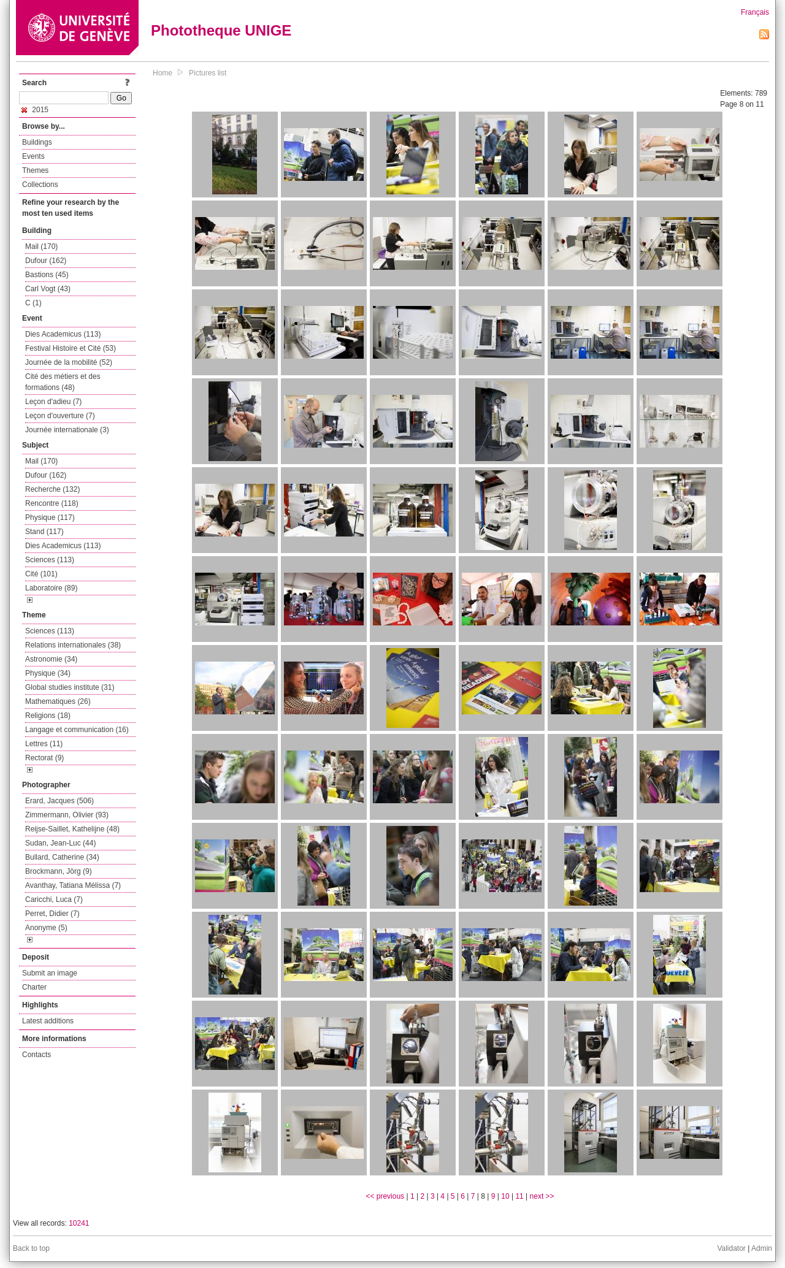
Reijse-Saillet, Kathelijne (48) (72, 829)
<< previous (385, 1196)
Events (33, 156)
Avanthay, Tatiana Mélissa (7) (73, 885)
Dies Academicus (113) (63, 334)
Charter (34, 987)
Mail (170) (41, 246)
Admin (761, 1248)
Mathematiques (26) (58, 701)
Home (162, 73)
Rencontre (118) (51, 503)
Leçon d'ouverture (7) (60, 415)
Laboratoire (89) (51, 588)
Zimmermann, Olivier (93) (67, 815)
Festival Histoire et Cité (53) (70, 348)
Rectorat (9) (44, 758)
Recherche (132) (52, 489)
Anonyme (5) (46, 927)
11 (519, 1196)
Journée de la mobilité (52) (68, 362)
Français (755, 12)
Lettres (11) (44, 743)
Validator (731, 1248)
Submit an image (49, 973)
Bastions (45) (47, 274)
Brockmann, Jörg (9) (58, 871)
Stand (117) (44, 531)
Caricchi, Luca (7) (54, 899)
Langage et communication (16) (77, 729)
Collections (40, 184)
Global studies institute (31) (69, 687)
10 (505, 1196)
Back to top (31, 1248)
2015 (34, 109)
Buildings (37, 142)
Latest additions (48, 1021)
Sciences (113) (49, 560)
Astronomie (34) (51, 659)
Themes (35, 170)
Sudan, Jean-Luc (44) (60, 843)
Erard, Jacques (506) (59, 800)
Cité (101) (41, 574)
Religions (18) (48, 715)
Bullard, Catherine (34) (62, 857)
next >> (542, 1196)
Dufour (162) (45, 260)
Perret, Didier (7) (52, 913)
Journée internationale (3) (67, 430)
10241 (79, 1223)
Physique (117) (50, 517)
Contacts (36, 1054)
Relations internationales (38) (73, 645)
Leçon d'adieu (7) (53, 401)
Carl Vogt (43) (48, 289)
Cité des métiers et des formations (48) (63, 382)
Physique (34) (48, 673)
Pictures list (207, 73)
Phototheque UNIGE (221, 30)
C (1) (33, 303)
